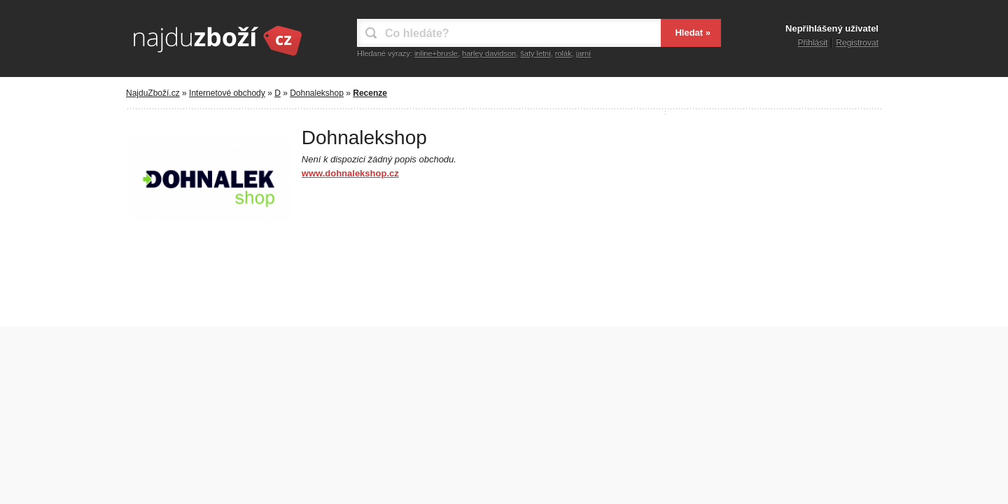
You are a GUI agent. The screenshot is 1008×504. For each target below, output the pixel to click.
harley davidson (489, 53)
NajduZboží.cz (153, 93)
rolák (563, 53)
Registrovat (857, 43)
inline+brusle (436, 53)
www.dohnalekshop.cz (350, 173)
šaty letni (535, 53)
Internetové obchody (227, 93)
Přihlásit (813, 43)
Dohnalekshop (317, 93)
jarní (583, 53)
